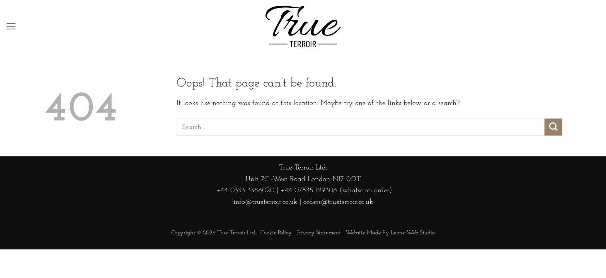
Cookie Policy (276, 233)
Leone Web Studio (413, 233)
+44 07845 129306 (309, 190)
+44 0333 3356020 (244, 190)
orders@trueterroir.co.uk (338, 202)
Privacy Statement (318, 233)
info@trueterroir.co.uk (265, 202)
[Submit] (553, 127)
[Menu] (11, 26)
